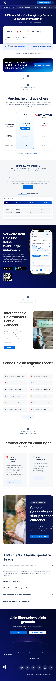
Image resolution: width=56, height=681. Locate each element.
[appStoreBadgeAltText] (8, 268)
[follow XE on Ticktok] (50, 667)
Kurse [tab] (22, 193)
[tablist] (28, 193)
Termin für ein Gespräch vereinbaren (41, 46)
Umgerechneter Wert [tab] (32, 193)
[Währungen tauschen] (28, 31)
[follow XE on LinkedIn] (33, 667)
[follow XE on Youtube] (45, 667)
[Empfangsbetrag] (9, 32)
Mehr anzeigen (28, 417)
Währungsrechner (9, 7)
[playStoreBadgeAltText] (20, 268)
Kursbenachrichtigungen (39, 7)
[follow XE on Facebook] (21, 667)
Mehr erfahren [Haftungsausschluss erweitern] (34, 153)
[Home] (4, 2)
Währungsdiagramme (24, 7)
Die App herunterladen (44, 2)
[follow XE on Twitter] (27, 667)
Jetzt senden (25, 128)
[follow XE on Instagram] (39, 667)
